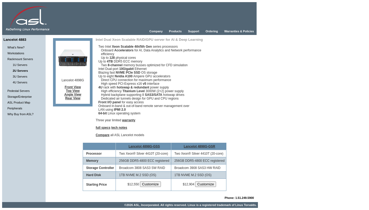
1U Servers (20, 64)
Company (155, 31)
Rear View (72, 98)
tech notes (119, 127)
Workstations (15, 53)
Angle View (72, 94)
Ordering (211, 31)
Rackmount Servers (20, 59)
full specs (103, 127)
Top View (73, 91)
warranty (128, 120)
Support (193, 31)
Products (175, 31)
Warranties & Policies (239, 31)
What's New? (15, 47)
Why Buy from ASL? (20, 114)
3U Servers (20, 76)
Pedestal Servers (18, 90)
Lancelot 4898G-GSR (199, 146)
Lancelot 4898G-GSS (144, 146)
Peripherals (14, 108)
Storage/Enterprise (19, 96)
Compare (102, 135)
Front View (73, 87)
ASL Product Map (18, 102)
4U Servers (20, 82)
